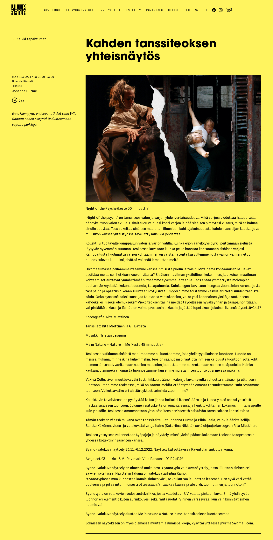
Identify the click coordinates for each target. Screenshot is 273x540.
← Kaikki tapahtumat (29, 39)
